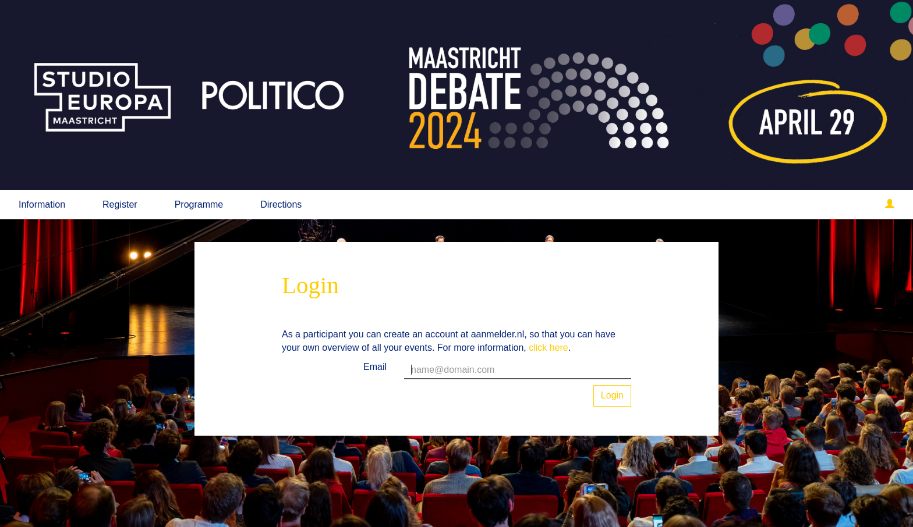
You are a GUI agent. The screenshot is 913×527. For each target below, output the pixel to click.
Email (375, 367)
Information (42, 204)
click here (548, 347)
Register (119, 204)
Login (612, 395)
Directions (281, 204)
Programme (199, 204)
